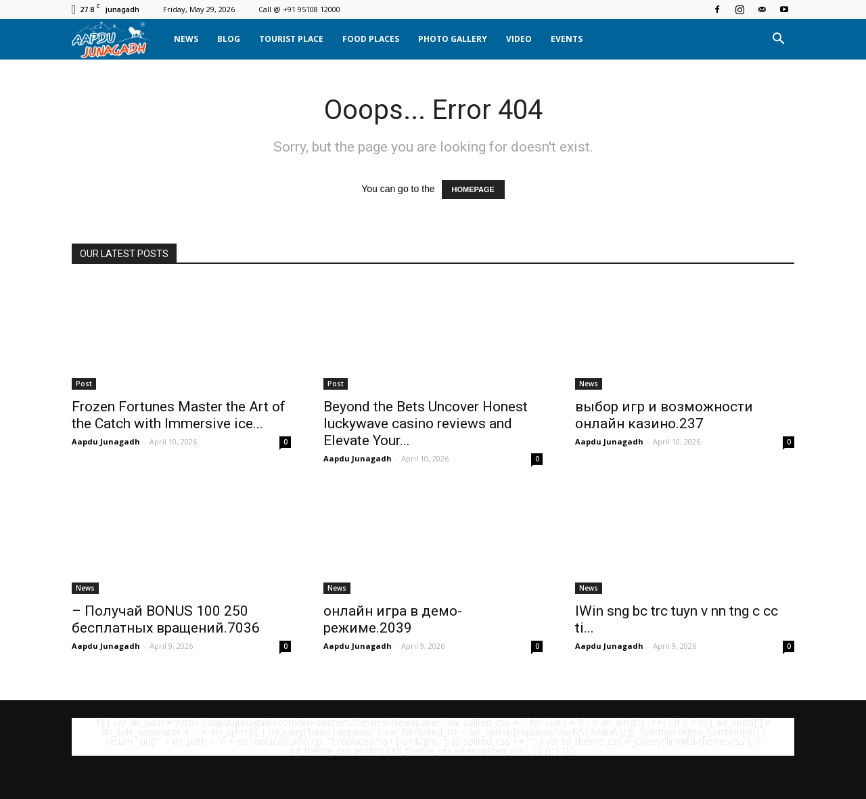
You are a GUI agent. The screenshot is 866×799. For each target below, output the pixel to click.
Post (84, 383)
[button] (778, 39)
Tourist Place (291, 39)
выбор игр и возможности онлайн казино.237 (664, 415)
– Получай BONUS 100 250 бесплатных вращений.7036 (166, 619)
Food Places (370, 39)
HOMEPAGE (473, 189)
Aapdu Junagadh (106, 441)
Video (519, 39)
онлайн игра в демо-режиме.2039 (392, 619)
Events (567, 39)
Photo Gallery (452, 39)
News (186, 39)
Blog (228, 39)
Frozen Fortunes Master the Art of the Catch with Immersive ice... (179, 415)
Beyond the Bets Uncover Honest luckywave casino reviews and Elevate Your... (425, 423)
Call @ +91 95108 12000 (299, 9)
